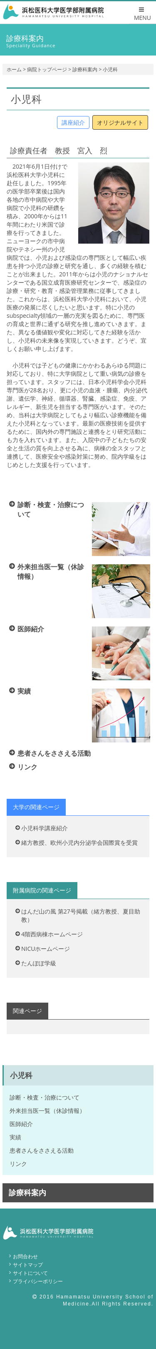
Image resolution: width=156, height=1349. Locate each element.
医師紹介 (21, 1124)
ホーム (14, 69)
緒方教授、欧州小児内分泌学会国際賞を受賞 (79, 842)
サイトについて (30, 1272)
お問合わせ (25, 1256)
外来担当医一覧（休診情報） (47, 1110)
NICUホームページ (45, 949)
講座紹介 (73, 122)
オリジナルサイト (120, 122)
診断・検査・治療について (44, 1097)
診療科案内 (84, 69)
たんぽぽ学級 (38, 963)
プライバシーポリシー (38, 1281)
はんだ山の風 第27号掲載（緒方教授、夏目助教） (80, 915)
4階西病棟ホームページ (52, 934)
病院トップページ (47, 69)
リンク (18, 1164)
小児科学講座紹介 (44, 828)
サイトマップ (28, 1264)
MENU (142, 14)
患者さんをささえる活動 (42, 1150)
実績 (15, 1137)
